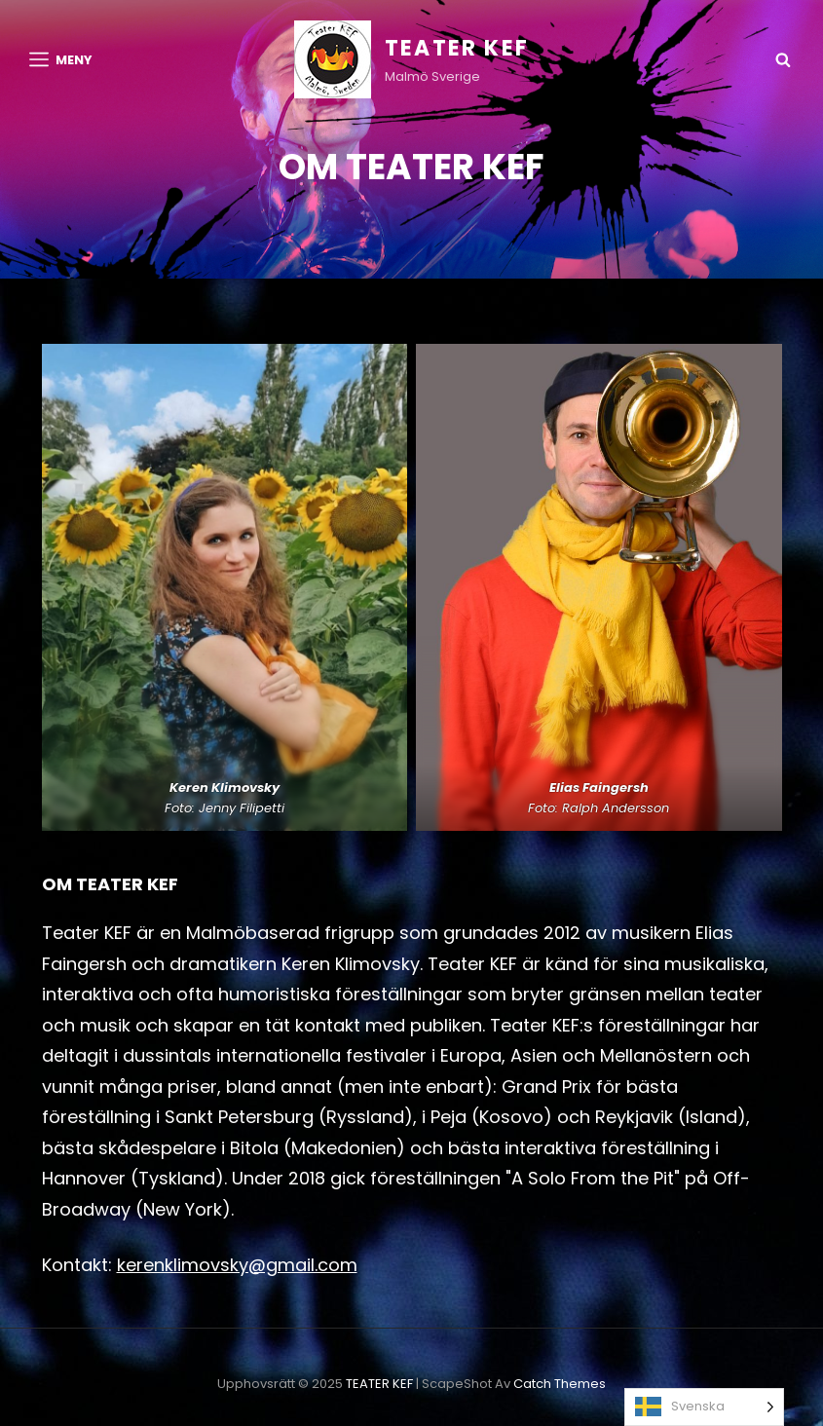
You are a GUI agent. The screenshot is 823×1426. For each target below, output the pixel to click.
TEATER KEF (457, 48)
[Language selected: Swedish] (704, 1407)
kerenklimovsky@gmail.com (237, 1265)
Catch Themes (559, 1383)
